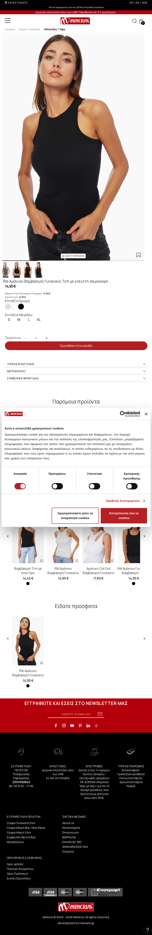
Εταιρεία (68, 851)
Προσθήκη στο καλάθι (76, 346)
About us (68, 823)
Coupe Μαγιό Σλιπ (19, 832)
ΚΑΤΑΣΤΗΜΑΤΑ (18, 2)
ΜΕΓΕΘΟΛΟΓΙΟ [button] (76, 371)
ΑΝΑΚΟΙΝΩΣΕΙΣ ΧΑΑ (75, 847)
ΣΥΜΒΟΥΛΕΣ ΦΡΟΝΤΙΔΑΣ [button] (76, 378)
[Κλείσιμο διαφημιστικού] (146, 414)
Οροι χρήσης (15, 864)
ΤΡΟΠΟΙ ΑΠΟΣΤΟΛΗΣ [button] (76, 364)
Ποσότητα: (13, 338)
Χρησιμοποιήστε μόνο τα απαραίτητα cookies (75, 516)
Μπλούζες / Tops (54, 29)
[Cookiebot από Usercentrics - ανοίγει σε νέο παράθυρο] (122, 414)
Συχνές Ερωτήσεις (19, 878)
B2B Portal (69, 837)
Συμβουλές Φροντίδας (21, 837)
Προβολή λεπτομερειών (123, 500)
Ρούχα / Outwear (29, 29)
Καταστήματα (71, 828)
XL (39, 319)
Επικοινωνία (70, 832)
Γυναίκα (10, 29)
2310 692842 (21, 782)
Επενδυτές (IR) (72, 842)
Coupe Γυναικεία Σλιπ (21, 823)
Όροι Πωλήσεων (17, 873)
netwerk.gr (87, 923)
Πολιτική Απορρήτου (20, 869)
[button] (73, 256)
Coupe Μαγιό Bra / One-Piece (26, 828)
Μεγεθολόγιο (15, 842)
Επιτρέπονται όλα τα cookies (123, 516)
